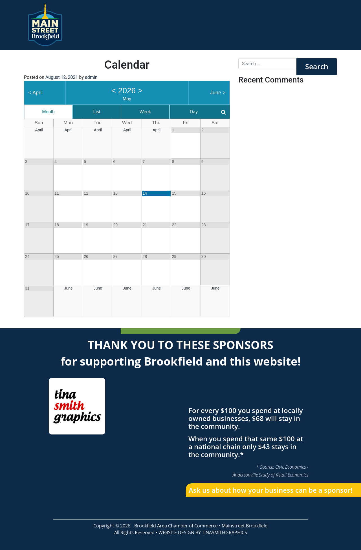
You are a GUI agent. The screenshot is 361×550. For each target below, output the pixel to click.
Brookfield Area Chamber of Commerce (176, 526)
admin (91, 77)
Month (48, 111)
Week (145, 111)
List (96, 111)
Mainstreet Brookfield (245, 526)
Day (194, 111)
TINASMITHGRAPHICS (224, 532)
